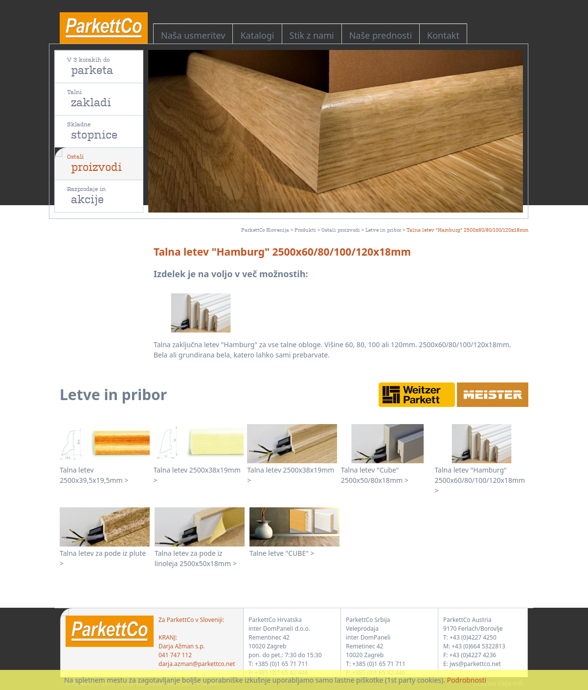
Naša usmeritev (193, 35)
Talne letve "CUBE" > (282, 553)
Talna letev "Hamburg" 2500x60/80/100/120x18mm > (479, 480)
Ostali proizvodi (340, 229)
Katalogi (257, 35)
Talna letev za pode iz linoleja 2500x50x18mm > (196, 558)
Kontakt (443, 35)
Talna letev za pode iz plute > (103, 558)
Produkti (305, 229)
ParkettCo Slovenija (265, 229)
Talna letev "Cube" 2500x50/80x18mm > (374, 475)
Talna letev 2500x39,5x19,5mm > (94, 475)
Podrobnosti (467, 680)
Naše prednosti (380, 35)
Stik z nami (312, 35)
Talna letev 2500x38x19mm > (197, 475)
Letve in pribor (383, 229)
